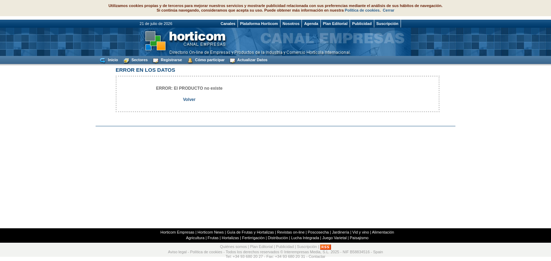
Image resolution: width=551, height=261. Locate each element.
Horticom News (210, 232)
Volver (189, 99)
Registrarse (167, 60)
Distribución (278, 238)
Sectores (135, 60)
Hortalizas (230, 238)
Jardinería (340, 232)
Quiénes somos (233, 247)
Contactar (317, 256)
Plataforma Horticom (259, 23)
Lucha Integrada (305, 238)
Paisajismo (359, 238)
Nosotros (291, 23)
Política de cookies (362, 10)
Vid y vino (360, 232)
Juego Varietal (334, 238)
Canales (228, 23)
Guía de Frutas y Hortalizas (250, 232)
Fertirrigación (253, 238)
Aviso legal (177, 252)
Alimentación (383, 232)
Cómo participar (205, 60)
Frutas (213, 238)
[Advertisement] (275, 177)
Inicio (108, 60)
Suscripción (387, 23)
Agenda (311, 23)
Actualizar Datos (248, 60)
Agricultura (195, 238)
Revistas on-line (291, 232)
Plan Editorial (335, 23)
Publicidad (362, 23)
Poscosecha (318, 232)
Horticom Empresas (178, 232)
